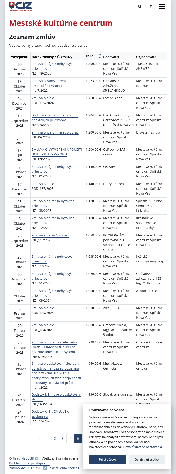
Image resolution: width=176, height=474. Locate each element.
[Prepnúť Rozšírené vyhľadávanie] (150, 6)
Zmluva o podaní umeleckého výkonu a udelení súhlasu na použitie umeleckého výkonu (54, 347)
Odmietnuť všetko (147, 459)
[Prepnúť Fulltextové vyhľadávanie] (140, 6)
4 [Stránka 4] (70, 438)
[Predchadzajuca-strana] (39, 438)
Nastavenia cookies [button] (64, 468)
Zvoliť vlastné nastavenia (143, 447)
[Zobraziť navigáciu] (162, 6)
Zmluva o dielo (43, 98)
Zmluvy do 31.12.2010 (25, 468)
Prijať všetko (107, 459)
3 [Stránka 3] (63, 438)
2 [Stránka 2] (55, 438)
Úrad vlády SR (23, 458)
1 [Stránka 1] (47, 438)
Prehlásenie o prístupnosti (29, 463)
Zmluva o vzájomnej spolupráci (55, 132)
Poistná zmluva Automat (50, 235)
